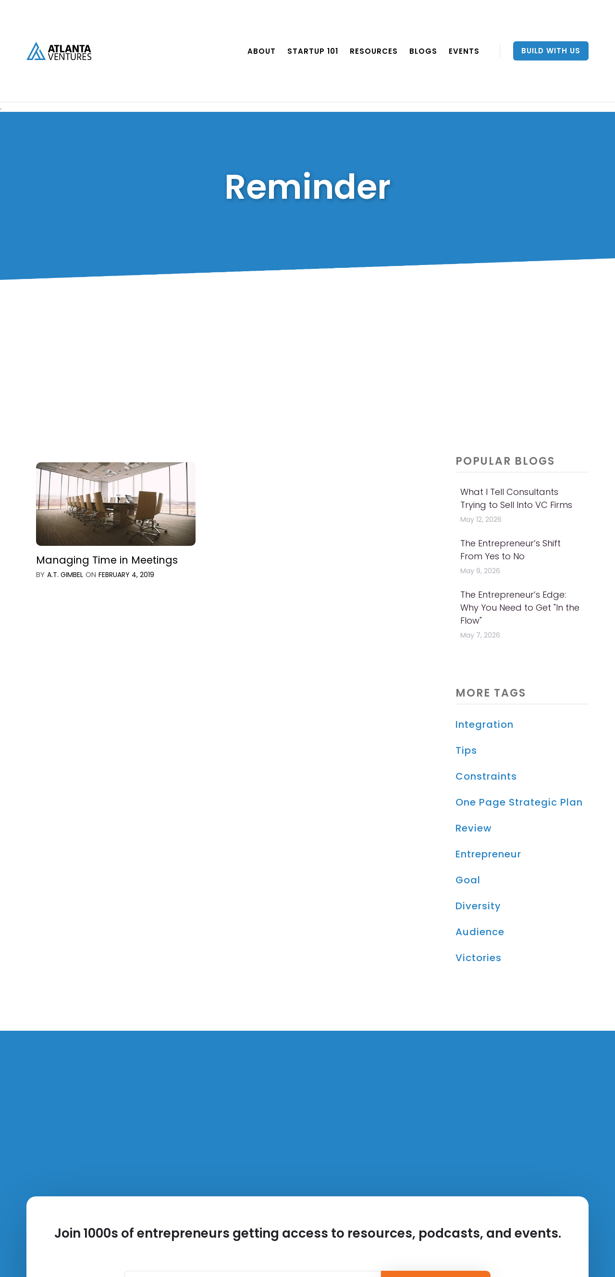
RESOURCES (374, 51)
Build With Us (550, 51)
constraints (486, 776)
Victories (478, 957)
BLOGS (423, 51)
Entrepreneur (488, 854)
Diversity (478, 906)
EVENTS (464, 51)
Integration (484, 724)
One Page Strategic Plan (519, 802)
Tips (466, 750)
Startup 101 (312, 51)
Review (473, 828)
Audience (479, 932)
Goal (467, 880)
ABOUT (261, 51)
